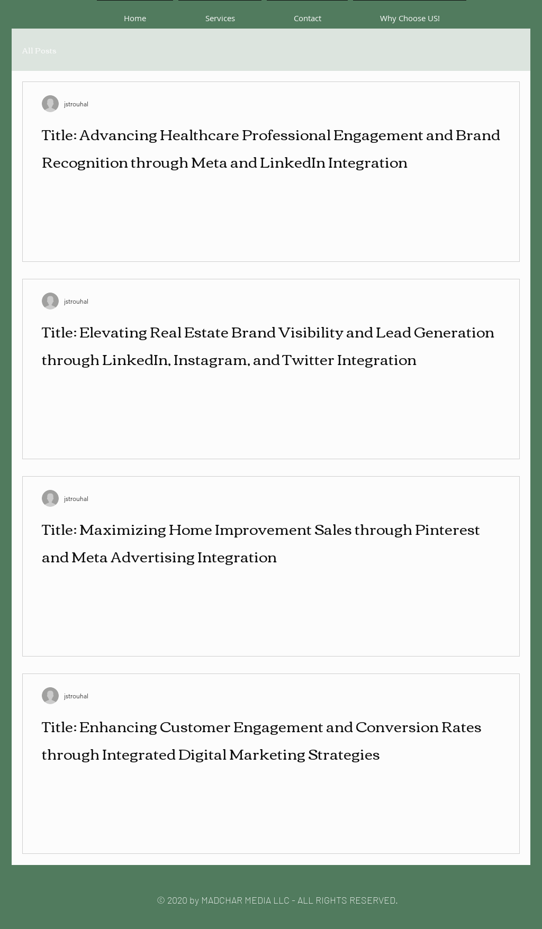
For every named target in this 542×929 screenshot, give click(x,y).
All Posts (39, 49)
